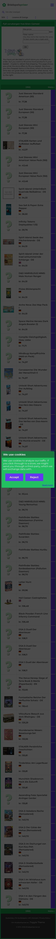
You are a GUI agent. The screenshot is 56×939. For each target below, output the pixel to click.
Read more (47, 485)
